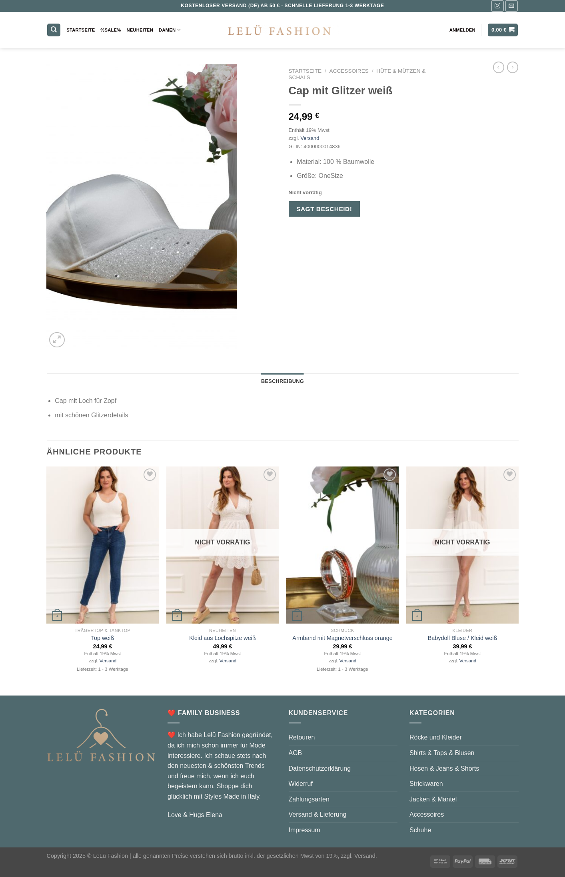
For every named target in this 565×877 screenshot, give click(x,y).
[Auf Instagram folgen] (497, 6)
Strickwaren (426, 783)
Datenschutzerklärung (320, 768)
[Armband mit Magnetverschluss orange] (342, 545)
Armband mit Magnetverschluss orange (342, 638)
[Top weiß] (102, 545)
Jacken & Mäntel (433, 799)
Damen (170, 30)
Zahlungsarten (309, 799)
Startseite (80, 30)
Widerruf (301, 783)
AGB (295, 752)
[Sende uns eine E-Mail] (511, 6)
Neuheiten (139, 30)
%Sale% (110, 30)
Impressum (304, 830)
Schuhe (420, 830)
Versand (309, 138)
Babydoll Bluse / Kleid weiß (462, 638)
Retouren (302, 737)
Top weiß (102, 638)
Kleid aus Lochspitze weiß (222, 638)
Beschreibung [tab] (282, 381)
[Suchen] (53, 30)
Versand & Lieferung (318, 814)
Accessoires (349, 71)
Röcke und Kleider (435, 737)
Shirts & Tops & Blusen (441, 752)
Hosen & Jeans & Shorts (444, 768)
